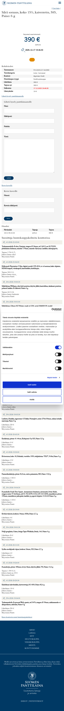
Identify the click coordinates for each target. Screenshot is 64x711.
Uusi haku (56, 8)
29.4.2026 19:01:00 (13, 302)
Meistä (32, 645)
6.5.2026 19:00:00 (12, 470)
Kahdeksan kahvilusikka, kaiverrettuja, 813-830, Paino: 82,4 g (23, 585)
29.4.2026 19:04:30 (13, 488)
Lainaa (32, 633)
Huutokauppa (32, 639)
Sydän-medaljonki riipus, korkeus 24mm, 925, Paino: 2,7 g (22, 549)
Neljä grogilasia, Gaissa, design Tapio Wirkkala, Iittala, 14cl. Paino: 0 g (25, 532)
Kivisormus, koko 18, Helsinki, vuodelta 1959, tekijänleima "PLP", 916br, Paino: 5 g (31, 456)
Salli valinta (32, 392)
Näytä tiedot (52, 377)
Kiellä (32, 399)
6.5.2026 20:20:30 (12, 581)
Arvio (32, 630)
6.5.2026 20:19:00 (12, 510)
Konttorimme (32, 648)
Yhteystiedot (36, 701)
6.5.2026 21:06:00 (12, 262)
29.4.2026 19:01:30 (13, 527)
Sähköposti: (8, 116)
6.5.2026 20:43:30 (12, 434)
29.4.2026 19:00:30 (13, 282)
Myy (32, 636)
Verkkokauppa (32, 642)
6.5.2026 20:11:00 (12, 545)
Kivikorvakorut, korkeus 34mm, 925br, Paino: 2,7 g (20, 514)
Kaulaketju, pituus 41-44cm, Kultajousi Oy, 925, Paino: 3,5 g (23, 439)
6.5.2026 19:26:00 (12, 563)
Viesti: (6, 137)
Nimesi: (7, 195)
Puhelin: (7, 126)
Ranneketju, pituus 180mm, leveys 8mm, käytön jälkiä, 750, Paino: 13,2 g (27, 567)
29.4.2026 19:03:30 (13, 415)
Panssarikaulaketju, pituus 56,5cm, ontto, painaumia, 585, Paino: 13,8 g (26, 474)
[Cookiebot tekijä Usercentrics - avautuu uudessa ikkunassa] (51, 309)
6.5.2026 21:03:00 (12, 242)
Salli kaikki (32, 385)
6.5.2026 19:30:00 (12, 452)
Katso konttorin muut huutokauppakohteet (17, 617)
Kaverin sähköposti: (11, 206)
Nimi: (6, 106)
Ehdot (24, 701)
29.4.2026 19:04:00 (13, 598)
